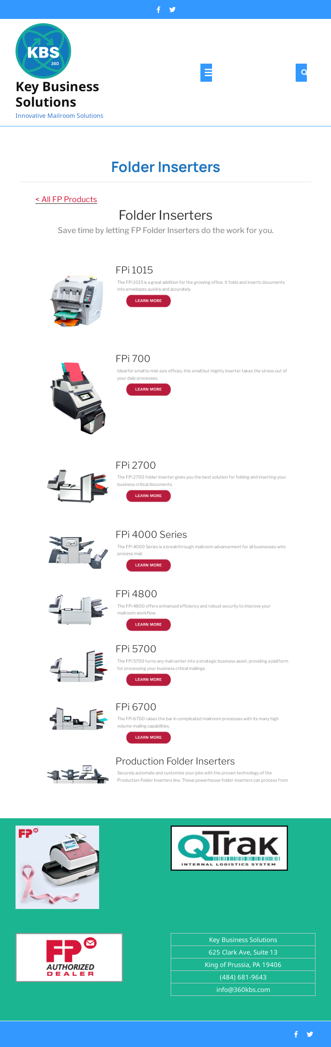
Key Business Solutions (57, 94)
